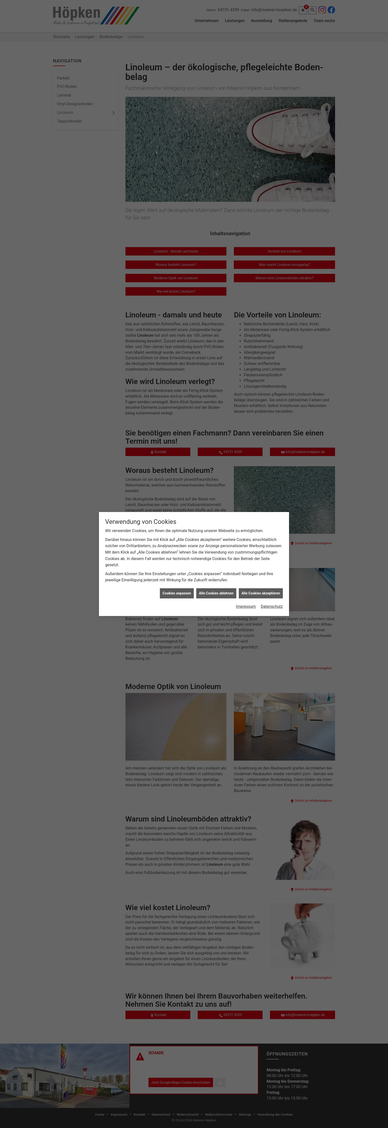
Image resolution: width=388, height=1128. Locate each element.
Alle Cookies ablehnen (216, 593)
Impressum (246, 606)
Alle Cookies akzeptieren (261, 593)
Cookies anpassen (177, 593)
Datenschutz (272, 606)
